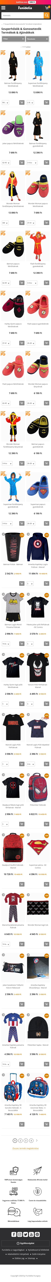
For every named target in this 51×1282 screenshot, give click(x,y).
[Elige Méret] (5, 102)
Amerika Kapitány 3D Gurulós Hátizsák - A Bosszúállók (13, 1108)
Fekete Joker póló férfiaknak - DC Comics (38, 625)
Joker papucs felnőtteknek (13, 143)
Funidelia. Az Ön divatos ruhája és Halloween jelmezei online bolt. (25, 7)
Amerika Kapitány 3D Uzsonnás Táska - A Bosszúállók (38, 1108)
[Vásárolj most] (21, 102)
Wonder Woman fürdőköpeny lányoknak (13, 445)
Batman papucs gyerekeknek (38, 445)
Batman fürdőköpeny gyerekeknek (38, 144)
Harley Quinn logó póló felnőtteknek (13, 686)
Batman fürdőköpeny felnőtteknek (13, 84)
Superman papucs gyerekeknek (38, 505)
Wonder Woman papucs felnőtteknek (38, 204)
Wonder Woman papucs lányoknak (38, 385)
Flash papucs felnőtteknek (13, 384)
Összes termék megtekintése (26, 1148)
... (2, 24)
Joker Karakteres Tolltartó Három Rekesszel (13, 986)
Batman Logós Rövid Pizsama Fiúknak (13, 625)
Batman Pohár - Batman (13, 564)
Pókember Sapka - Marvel (38, 1045)
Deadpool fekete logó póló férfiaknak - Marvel (13, 806)
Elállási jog (19, 1258)
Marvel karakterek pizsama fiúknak (13, 926)
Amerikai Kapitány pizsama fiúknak (13, 1046)
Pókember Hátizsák (38, 805)
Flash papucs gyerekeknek (38, 324)
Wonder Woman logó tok (38, 925)
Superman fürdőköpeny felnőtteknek (38, 84)
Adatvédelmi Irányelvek (18, 1254)
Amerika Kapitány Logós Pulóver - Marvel (38, 565)
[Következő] (37, 1140)
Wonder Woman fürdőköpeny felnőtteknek (13, 204)
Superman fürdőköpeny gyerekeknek (13, 505)
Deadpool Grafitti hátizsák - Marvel (13, 866)
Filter (5, 39)
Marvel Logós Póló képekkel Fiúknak (38, 746)
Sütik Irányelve (38, 1254)
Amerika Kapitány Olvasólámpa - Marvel (38, 986)
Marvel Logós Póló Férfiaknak (13, 746)
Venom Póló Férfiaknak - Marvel (38, 686)
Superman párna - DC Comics (38, 866)
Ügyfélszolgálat (25, 1243)
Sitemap (31, 1258)
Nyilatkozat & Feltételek (38, 1250)
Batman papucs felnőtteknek (13, 265)
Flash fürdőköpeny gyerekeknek (38, 265)
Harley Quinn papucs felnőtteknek (13, 325)
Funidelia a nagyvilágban (13, 1250)
